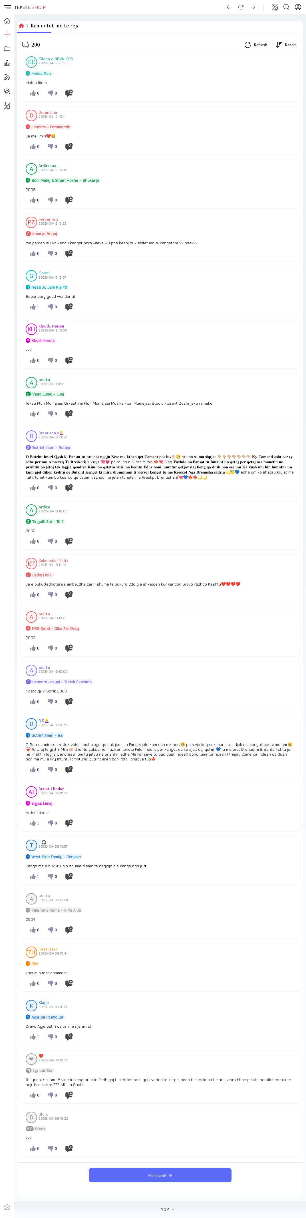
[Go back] (229, 7)
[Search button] (286, 7)
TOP (167, 1209)
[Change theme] (275, 7)
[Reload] (241, 7)
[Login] (298, 7)
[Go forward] (252, 7)
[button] (7, 7)
